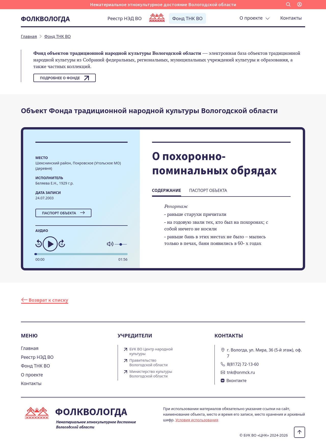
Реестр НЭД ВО (124, 18)
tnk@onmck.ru (241, 372)
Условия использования (197, 419)
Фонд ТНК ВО (187, 18)
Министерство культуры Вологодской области (150, 373)
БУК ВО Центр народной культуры (151, 351)
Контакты (291, 18)
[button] (288, 4)
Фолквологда (45, 18)
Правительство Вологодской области (148, 362)
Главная (29, 348)
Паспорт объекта (63, 213)
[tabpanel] (221, 228)
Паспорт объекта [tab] (208, 190)
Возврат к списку (44, 300)
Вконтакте (236, 380)
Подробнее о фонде (64, 78)
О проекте (255, 18)
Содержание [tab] (166, 190)
